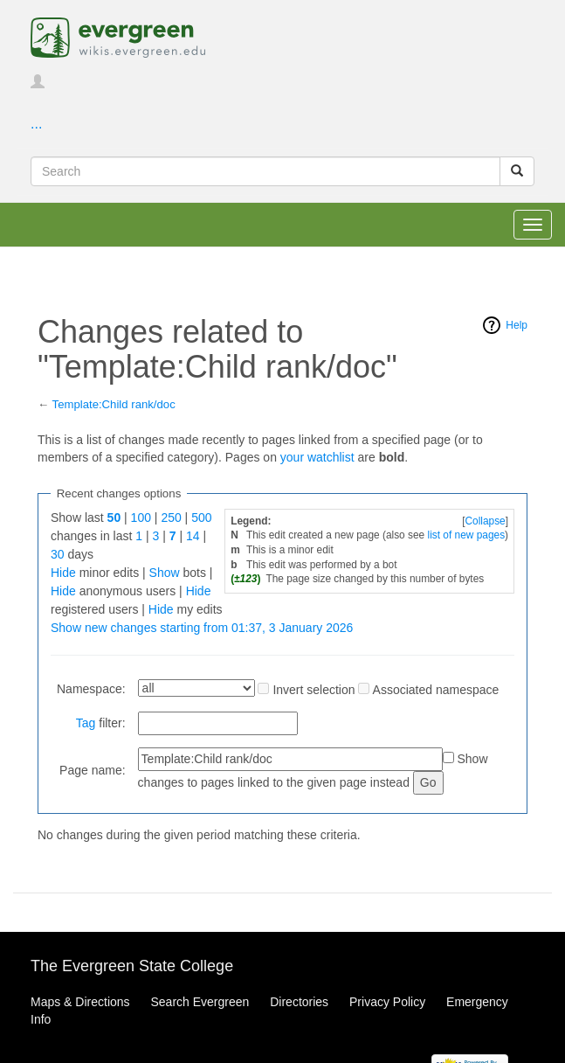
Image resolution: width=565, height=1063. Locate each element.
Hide (63, 573)
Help (516, 325)
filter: (101, 723)
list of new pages (467, 535)
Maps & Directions (80, 1002)
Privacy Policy (387, 1002)
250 (171, 518)
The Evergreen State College (132, 966)
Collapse (485, 521)
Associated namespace (436, 690)
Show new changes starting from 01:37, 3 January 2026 (202, 628)
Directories (299, 1002)
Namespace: (91, 689)
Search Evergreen (199, 1002)
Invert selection (313, 690)
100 (141, 518)
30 (58, 554)
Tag (86, 723)
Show (164, 573)
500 (201, 518)
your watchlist (317, 457)
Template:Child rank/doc (114, 404)
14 (193, 536)
